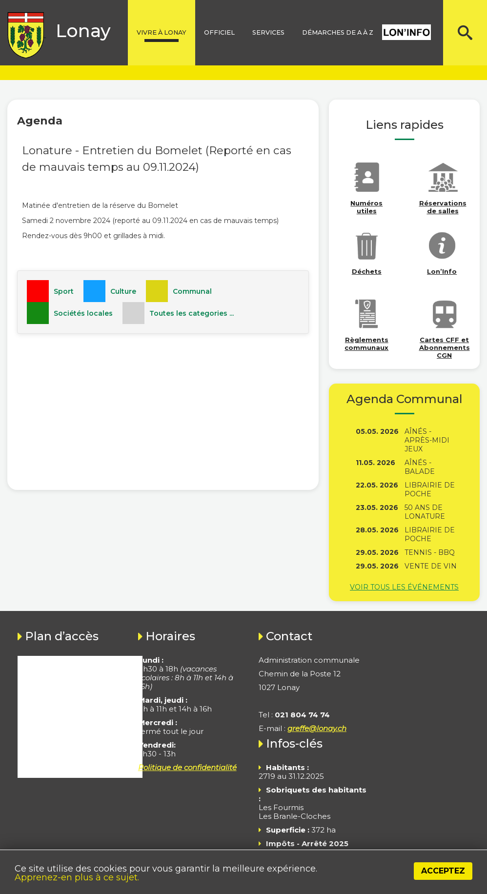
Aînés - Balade (420, 467)
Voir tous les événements (404, 587)
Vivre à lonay (161, 32)
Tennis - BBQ (430, 552)
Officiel (219, 32)
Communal (192, 291)
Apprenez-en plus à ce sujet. (77, 877)
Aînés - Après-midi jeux (427, 440)
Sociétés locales (83, 313)
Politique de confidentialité (187, 767)
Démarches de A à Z (337, 32)
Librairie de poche (430, 489)
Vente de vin (431, 566)
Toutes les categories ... (191, 313)
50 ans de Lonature (425, 512)
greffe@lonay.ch (316, 728)
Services (268, 32)
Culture (123, 291)
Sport (64, 291)
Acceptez (443, 870)
